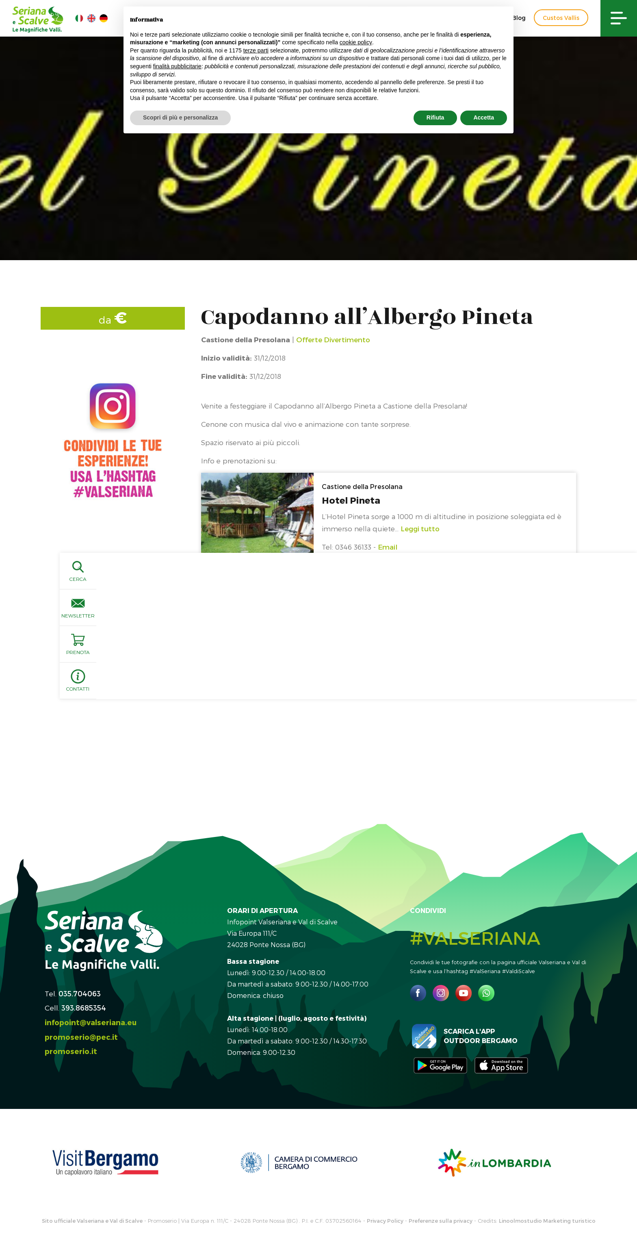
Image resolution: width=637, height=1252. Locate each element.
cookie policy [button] (356, 42)
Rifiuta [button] (435, 117)
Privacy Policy (385, 1220)
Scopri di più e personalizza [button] (180, 117)
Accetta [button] (483, 117)
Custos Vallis (561, 17)
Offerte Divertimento (333, 339)
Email (387, 547)
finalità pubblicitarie (177, 66)
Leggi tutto (420, 528)
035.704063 (79, 993)
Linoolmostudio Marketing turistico (547, 1220)
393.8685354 (83, 1007)
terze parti (256, 50)
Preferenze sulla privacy (440, 1220)
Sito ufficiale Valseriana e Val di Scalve (92, 1220)
